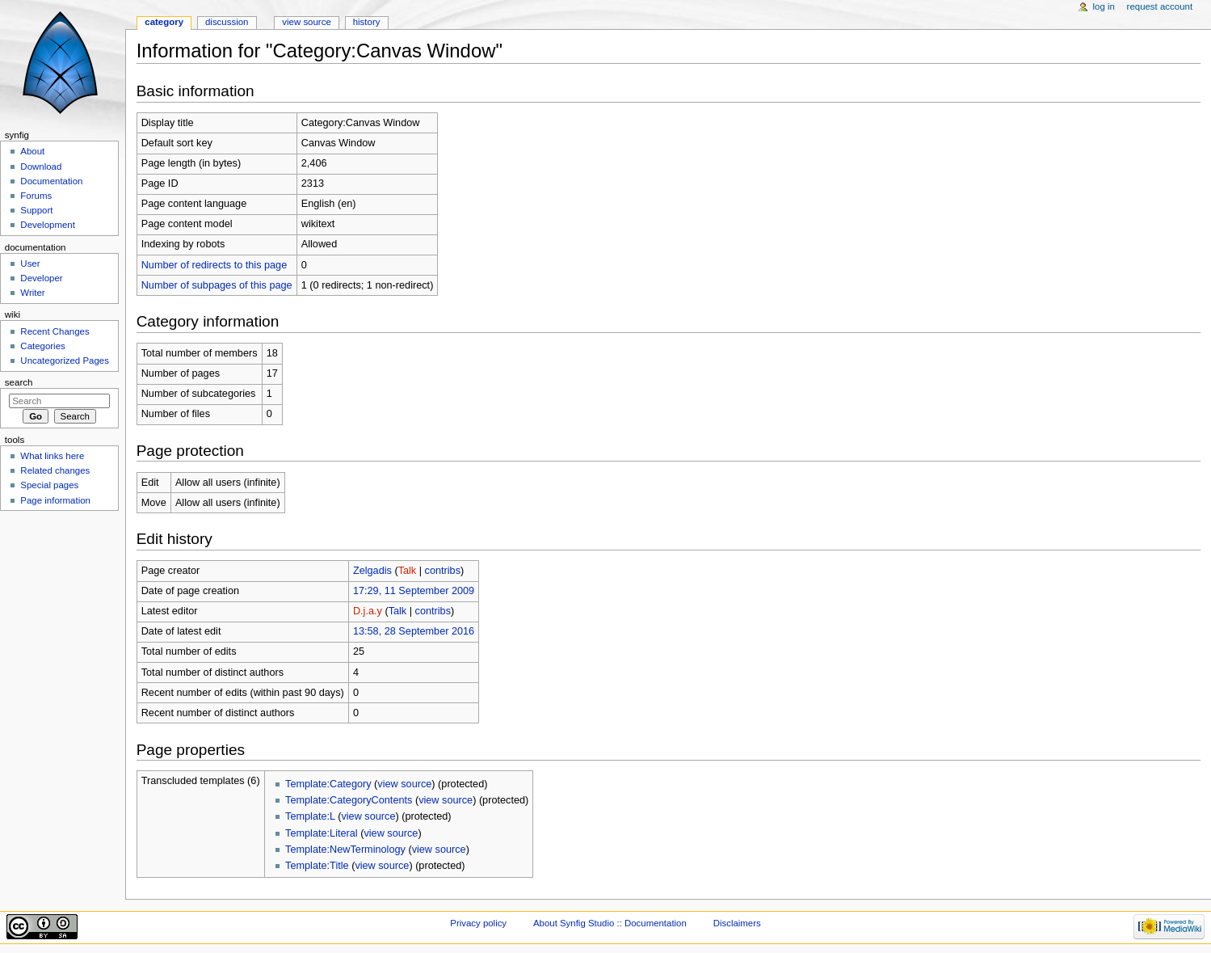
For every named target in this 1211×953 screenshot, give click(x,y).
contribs (442, 570)
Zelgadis (372, 570)
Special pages (49, 485)
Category (164, 22)
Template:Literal (321, 833)
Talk (407, 570)
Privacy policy (478, 923)
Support (36, 210)
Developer (41, 278)
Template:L (310, 816)
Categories (42, 346)
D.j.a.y (367, 611)
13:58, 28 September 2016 (413, 631)
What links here (52, 456)
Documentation (51, 181)
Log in (1104, 6)
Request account (1160, 6)
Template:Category (328, 784)
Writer (32, 292)
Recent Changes (54, 331)
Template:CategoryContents (348, 800)
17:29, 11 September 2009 (413, 591)
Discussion (226, 22)
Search (19, 382)
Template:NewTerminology (345, 849)
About (32, 151)
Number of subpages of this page (216, 285)
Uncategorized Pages (64, 360)
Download (40, 166)
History (367, 22)
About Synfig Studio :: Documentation (610, 923)
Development (47, 225)
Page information (55, 500)
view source (404, 784)
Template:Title (317, 865)
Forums (36, 195)
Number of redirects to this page (214, 265)
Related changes (55, 470)
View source (306, 22)
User (30, 263)
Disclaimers (737, 923)
